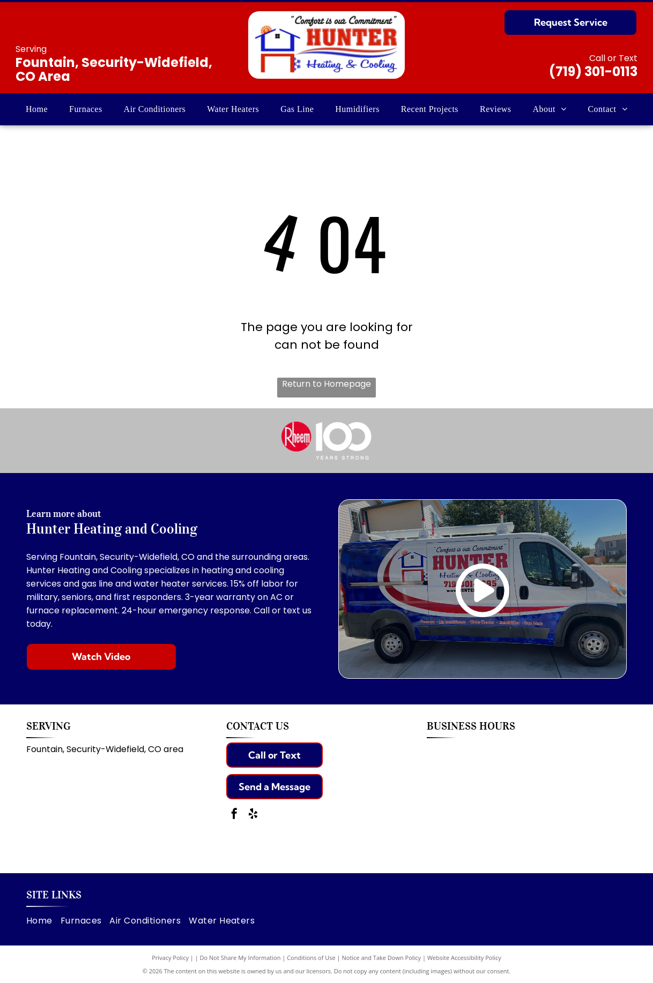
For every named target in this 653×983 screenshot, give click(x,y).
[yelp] (253, 815)
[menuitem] (36, 109)
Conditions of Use (311, 958)
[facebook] (234, 815)
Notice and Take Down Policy (381, 958)
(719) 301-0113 (593, 71)
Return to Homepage (326, 384)
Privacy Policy (170, 958)
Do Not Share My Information (240, 958)
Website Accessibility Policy (464, 958)
